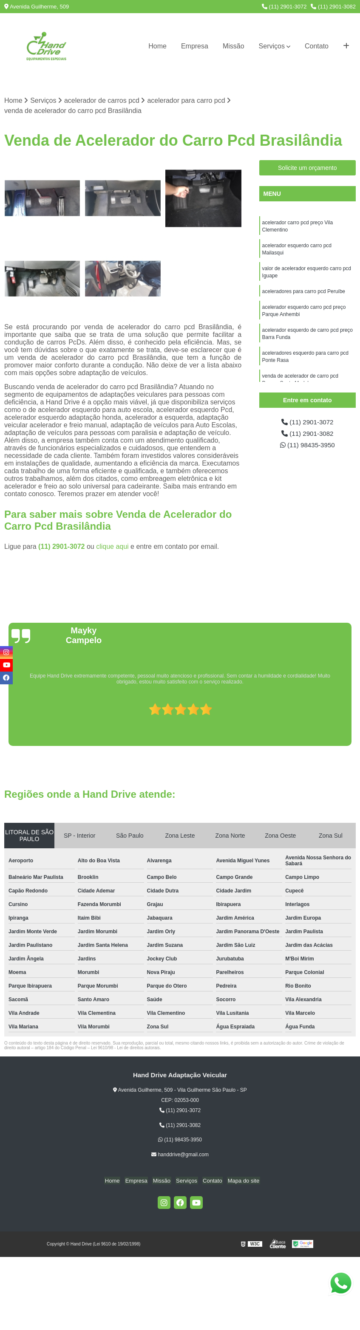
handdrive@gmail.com (180, 1155)
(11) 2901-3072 (284, 6)
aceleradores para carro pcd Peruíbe (303, 294)
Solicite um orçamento (307, 168)
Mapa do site (240, 1181)
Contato (317, 46)
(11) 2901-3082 (333, 6)
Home (157, 46)
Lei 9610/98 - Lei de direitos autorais (125, 1048)
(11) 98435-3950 (307, 446)
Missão (233, 46)
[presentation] (7, 722)
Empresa (194, 46)
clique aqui (112, 547)
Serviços (272, 46)
